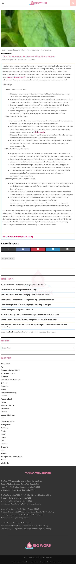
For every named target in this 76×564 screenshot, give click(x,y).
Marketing (4, 428)
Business (4, 377)
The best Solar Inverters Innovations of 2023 (16, 498)
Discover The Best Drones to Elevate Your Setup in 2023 (20, 484)
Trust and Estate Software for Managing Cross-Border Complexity (25, 295)
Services (4, 444)
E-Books (4, 383)
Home (14, 562)
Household (5, 409)
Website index (51, 562)
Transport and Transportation (11, 457)
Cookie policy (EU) (23, 562)
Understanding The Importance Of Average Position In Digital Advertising (26, 529)
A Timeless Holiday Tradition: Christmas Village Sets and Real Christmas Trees (30, 315)
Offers (3, 437)
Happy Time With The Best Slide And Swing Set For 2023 (20, 487)
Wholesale (5, 463)
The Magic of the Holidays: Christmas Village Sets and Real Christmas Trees (29, 320)
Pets (2, 441)
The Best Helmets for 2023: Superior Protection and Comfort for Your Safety (27, 512)
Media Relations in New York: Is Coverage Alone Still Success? (23, 285)
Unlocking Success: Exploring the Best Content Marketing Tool (22, 515)
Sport (3, 450)
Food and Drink (6, 399)
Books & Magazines (8, 373)
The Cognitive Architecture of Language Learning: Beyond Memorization (27, 300)
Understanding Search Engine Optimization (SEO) (18, 490)
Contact (60, 562)
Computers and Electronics (11, 380)
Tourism (4, 453)
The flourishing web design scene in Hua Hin (17, 310)
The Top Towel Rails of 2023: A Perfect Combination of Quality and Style (26, 495)
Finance (4, 396)
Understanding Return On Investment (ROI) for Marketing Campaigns (26, 305)
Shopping (4, 447)
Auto (2, 367)
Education (4, 386)
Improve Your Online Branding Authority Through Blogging (21, 504)
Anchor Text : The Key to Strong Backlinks (15, 518)
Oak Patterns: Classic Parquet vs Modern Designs (19, 290)
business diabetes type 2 (16, 77)
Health (3, 402)
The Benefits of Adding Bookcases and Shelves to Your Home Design (24, 526)
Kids (2, 418)
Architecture (5, 364)
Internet (4, 412)
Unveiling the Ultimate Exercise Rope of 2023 (16, 501)
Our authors (34, 562)
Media (3, 431)
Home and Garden (6, 53)
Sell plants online (40, 132)
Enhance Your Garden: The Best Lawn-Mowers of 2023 (20, 509)
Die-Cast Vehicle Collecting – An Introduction (16, 523)
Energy (3, 389)
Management (5, 425)
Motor (3, 434)
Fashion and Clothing (8, 393)
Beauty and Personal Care (10, 370)
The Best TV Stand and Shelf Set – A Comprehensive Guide (21, 481)
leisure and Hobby (7, 421)
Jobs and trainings (8, 415)
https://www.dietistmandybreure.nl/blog (18, 237)
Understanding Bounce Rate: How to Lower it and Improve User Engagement (28, 332)
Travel (3, 460)
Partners (42, 562)
